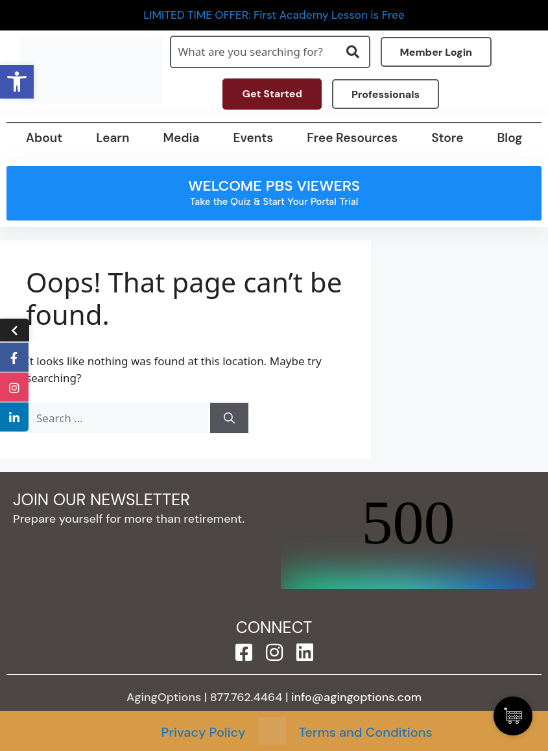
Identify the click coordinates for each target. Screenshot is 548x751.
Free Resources (352, 138)
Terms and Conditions (366, 732)
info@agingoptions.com (356, 697)
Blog (509, 138)
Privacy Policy (203, 732)
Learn (112, 138)
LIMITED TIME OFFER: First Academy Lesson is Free (274, 15)
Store (447, 138)
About (44, 138)
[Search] (229, 418)
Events (253, 138)
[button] (17, 82)
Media (181, 138)
